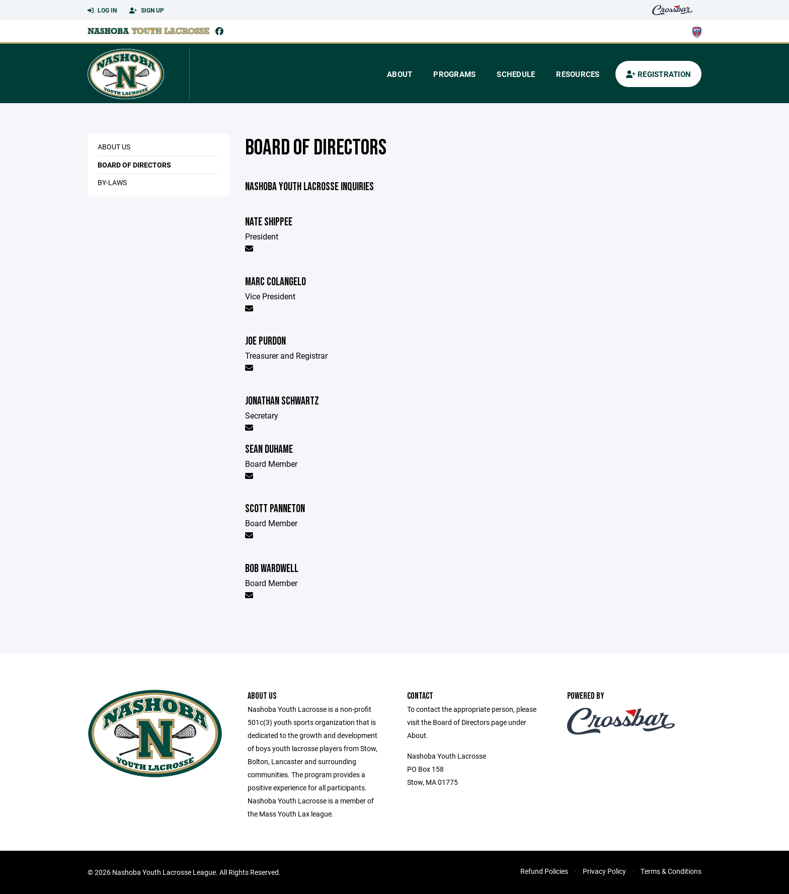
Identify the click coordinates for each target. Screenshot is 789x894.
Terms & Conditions (671, 871)
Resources (577, 74)
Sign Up (146, 10)
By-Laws (112, 182)
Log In (102, 10)
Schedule (516, 74)
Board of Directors (134, 165)
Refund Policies (544, 871)
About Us (114, 146)
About (399, 74)
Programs (454, 74)
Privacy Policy (604, 871)
